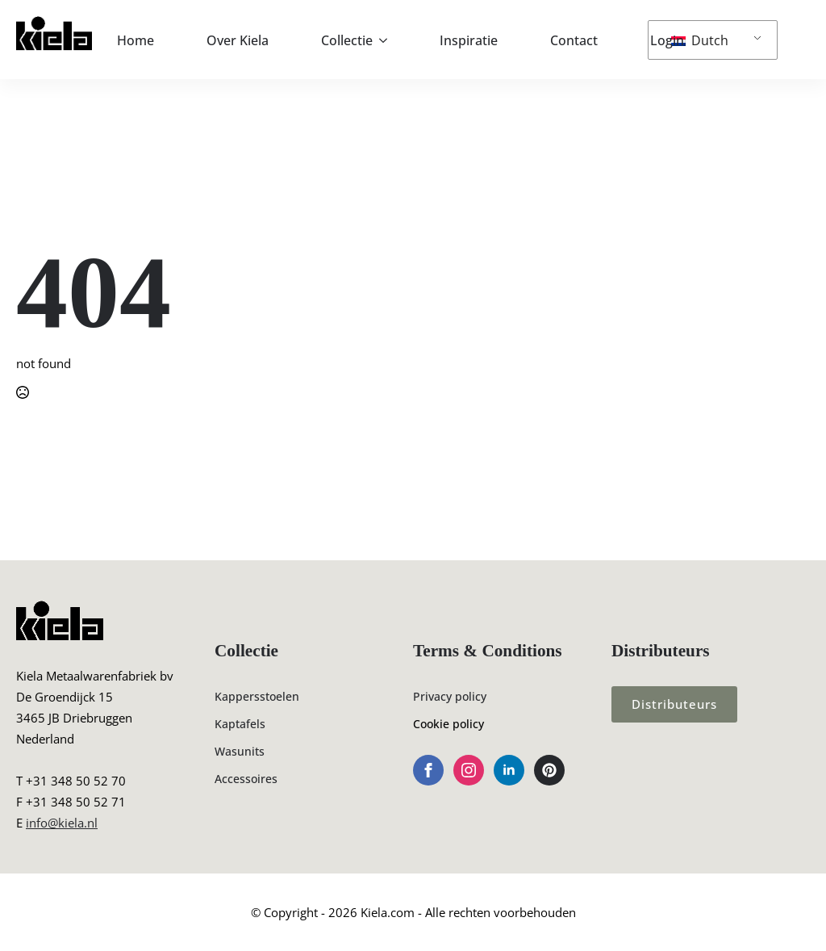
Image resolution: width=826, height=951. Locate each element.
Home (135, 40)
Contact (574, 40)
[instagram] (468, 770)
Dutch (699, 40)
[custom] (549, 770)
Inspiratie (469, 40)
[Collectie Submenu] (388, 40)
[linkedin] (509, 770)
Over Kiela (237, 40)
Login (667, 40)
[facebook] (428, 770)
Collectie (347, 40)
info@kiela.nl (62, 823)
